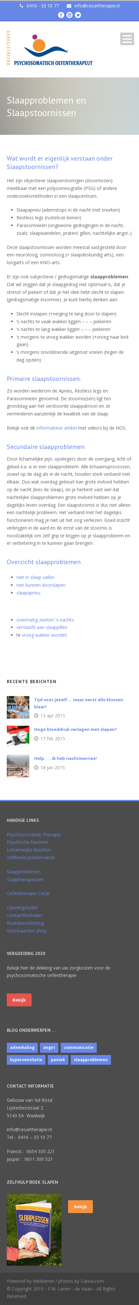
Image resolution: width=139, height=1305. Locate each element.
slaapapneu (28, 593)
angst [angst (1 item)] (49, 1047)
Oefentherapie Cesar (28, 893)
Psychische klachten (27, 842)
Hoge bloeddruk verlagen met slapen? (75, 729)
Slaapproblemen (24, 872)
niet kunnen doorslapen (40, 585)
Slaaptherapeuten (25, 879)
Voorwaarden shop (26, 931)
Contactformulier (24, 915)
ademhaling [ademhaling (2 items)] (22, 1047)
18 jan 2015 (52, 767)
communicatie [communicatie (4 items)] (79, 1047)
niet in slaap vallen (35, 577)
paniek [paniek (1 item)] (58, 1059)
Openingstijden (22, 907)
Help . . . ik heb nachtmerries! (65, 758)
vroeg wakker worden (44, 635)
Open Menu (127, 39)
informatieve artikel (56, 428)
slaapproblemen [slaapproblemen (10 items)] (91, 1059)
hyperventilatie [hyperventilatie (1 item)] (26, 1059)
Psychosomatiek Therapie (34, 835)
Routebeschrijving (25, 923)
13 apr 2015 (52, 715)
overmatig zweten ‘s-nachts (45, 620)
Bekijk (19, 1000)
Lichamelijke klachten (29, 850)
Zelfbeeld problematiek (31, 857)
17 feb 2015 (52, 738)
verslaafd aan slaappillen (41, 627)
